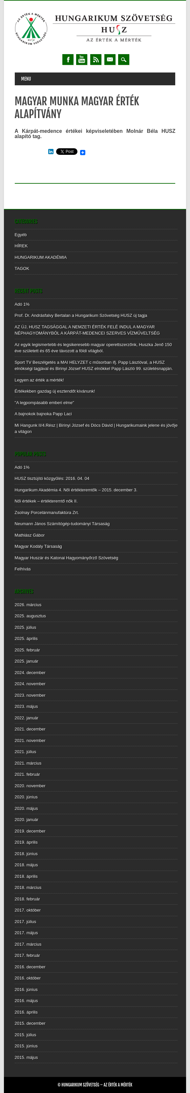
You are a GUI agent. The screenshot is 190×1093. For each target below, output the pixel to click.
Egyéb (21, 234)
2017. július (25, 921)
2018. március (28, 887)
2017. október (28, 910)
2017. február (27, 955)
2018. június (26, 853)
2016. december (30, 966)
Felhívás (23, 569)
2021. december (30, 729)
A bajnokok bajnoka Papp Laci (43, 413)
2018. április (26, 876)
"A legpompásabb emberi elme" (44, 402)
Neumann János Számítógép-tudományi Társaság (62, 523)
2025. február (27, 650)
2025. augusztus (30, 615)
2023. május (26, 706)
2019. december (30, 831)
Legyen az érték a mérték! (39, 380)
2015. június (26, 1045)
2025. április (26, 638)
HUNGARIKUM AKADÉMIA (41, 257)
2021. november (30, 740)
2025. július (25, 627)
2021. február (27, 774)
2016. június (26, 989)
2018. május (26, 864)
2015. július (25, 1034)
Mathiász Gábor (30, 535)
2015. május (26, 1057)
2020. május (26, 808)
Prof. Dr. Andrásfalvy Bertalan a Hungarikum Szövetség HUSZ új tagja (81, 315)
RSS (95, 59)
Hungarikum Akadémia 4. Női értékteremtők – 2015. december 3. (76, 489)
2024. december (30, 672)
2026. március (28, 604)
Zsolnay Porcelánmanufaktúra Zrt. (47, 512)
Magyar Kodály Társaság (38, 546)
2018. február (27, 899)
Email (110, 59)
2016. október (28, 978)
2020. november (30, 785)
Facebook (68, 59)
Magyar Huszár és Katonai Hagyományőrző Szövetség (66, 557)
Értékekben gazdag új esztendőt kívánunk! (55, 391)
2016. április (26, 1012)
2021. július (25, 751)
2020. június (26, 796)
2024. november (30, 683)
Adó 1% (22, 304)
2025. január (26, 661)
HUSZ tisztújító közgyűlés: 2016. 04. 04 (52, 478)
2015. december (30, 1023)
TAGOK (22, 268)
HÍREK (21, 245)
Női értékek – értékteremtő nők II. (46, 501)
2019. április (26, 842)
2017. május (26, 932)
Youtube (81, 59)
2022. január (26, 717)
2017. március (28, 944)
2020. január (26, 819)
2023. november (30, 695)
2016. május (26, 1000)
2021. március (28, 763)
